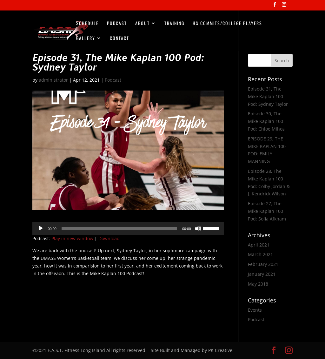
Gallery (85, 38)
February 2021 (263, 264)
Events (255, 310)
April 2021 (258, 245)
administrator (53, 80)
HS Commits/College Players (227, 23)
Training (174, 23)
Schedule (87, 23)
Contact (119, 38)
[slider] (119, 228)
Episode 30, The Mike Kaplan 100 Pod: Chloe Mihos (266, 121)
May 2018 (258, 284)
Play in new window (72, 238)
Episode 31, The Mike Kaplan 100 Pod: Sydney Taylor (268, 96)
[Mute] (198, 228)
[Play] (40, 228)
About (142, 23)
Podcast (117, 23)
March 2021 (260, 254)
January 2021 (261, 274)
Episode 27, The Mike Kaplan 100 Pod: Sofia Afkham (267, 211)
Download (109, 238)
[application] (128, 228)
